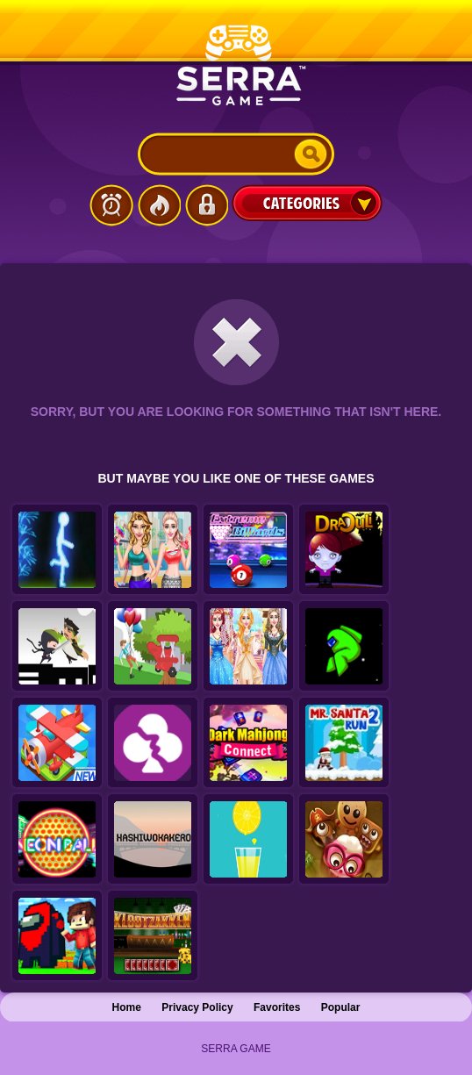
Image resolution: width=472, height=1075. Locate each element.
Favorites (277, 1007)
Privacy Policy (196, 1007)
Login (206, 205)
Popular (341, 1007)
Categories (307, 202)
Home (126, 1007)
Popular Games (159, 205)
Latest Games (111, 205)
